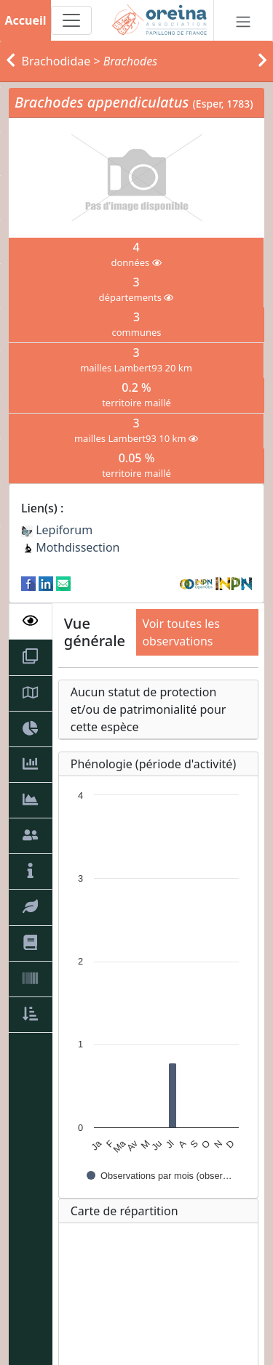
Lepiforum (56, 530)
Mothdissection (70, 547)
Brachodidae (56, 61)
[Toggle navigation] (71, 20)
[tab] (30, 621)
